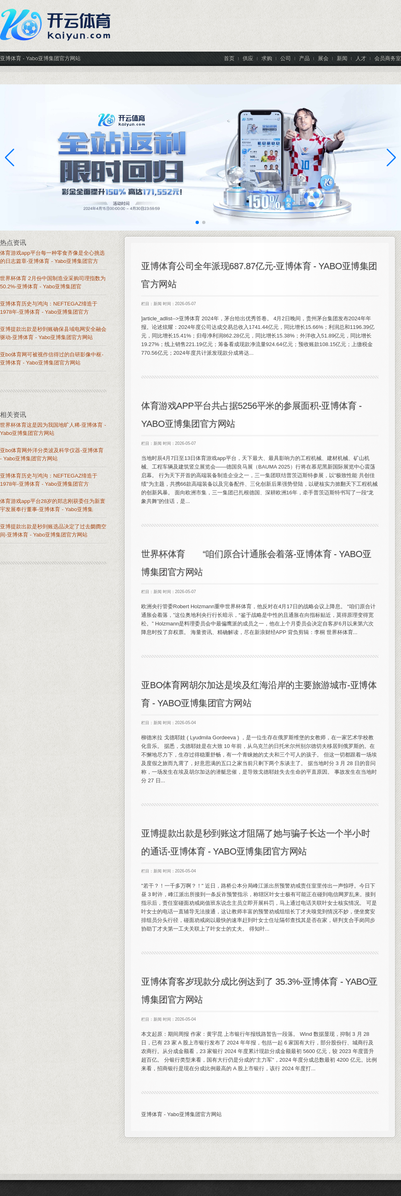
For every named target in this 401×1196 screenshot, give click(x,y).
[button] (391, 158)
